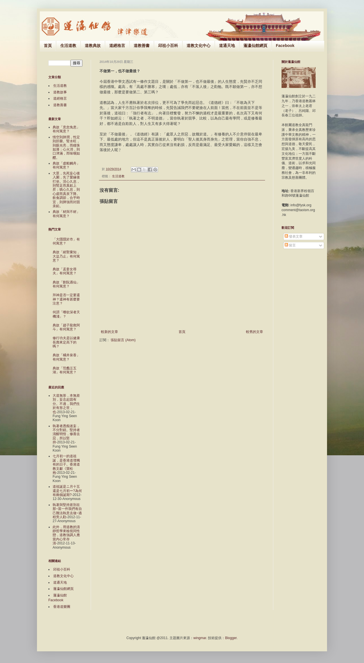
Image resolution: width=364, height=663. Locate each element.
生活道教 (68, 45)
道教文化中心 (198, 45)
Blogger (231, 638)
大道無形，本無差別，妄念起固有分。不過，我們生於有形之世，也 (66, 404)
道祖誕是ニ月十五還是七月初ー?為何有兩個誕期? (67, 491)
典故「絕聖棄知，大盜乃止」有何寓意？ (66, 256)
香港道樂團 (61, 607)
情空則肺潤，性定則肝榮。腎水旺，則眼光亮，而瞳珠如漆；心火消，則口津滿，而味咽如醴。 (66, 147)
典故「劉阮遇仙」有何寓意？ (66, 284)
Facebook (285, 45)
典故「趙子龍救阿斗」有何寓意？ (66, 327)
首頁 (48, 45)
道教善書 (142, 45)
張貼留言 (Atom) (123, 340)
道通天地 (227, 45)
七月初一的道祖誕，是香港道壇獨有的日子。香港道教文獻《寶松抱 (66, 464)
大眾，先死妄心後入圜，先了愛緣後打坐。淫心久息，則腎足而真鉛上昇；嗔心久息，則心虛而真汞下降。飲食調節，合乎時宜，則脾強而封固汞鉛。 (66, 189)
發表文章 (294, 236)
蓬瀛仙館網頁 (255, 45)
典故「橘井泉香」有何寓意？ (66, 357)
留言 (290, 245)
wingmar (199, 638)
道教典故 (93, 45)
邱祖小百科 (168, 45)
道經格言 (117, 45)
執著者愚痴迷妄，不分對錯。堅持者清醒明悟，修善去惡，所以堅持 (66, 434)
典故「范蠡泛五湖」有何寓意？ (64, 370)
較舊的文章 (254, 332)
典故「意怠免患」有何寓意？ (66, 129)
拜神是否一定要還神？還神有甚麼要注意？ (66, 299)
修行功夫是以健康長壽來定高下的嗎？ (66, 342)
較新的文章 (109, 332)
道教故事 (60, 92)
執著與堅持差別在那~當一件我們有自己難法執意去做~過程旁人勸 (67, 511)
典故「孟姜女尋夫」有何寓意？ (64, 271)
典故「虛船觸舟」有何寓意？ (66, 165)
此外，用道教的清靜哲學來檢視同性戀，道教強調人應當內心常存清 (66, 535)
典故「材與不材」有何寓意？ (66, 214)
